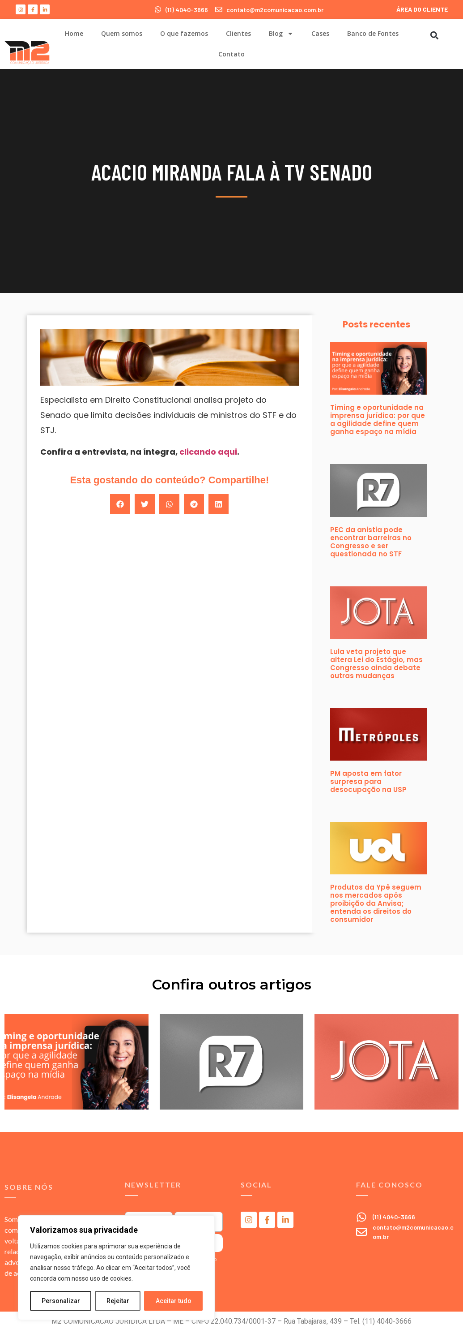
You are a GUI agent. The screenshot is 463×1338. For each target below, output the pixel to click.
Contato (231, 54)
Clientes (238, 33)
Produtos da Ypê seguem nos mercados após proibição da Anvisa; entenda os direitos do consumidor (375, 903)
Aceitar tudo (173, 1300)
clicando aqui (208, 451)
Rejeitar (117, 1300)
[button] (434, 35)
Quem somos (121, 33)
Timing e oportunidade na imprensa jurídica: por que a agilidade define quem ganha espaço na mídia (377, 419)
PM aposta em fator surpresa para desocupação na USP (368, 781)
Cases (320, 33)
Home (74, 33)
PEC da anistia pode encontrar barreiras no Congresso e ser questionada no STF (371, 542)
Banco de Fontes (373, 33)
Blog (281, 33)
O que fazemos (184, 33)
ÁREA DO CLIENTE (422, 9)
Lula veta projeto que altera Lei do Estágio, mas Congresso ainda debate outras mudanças (376, 663)
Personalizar (61, 1300)
